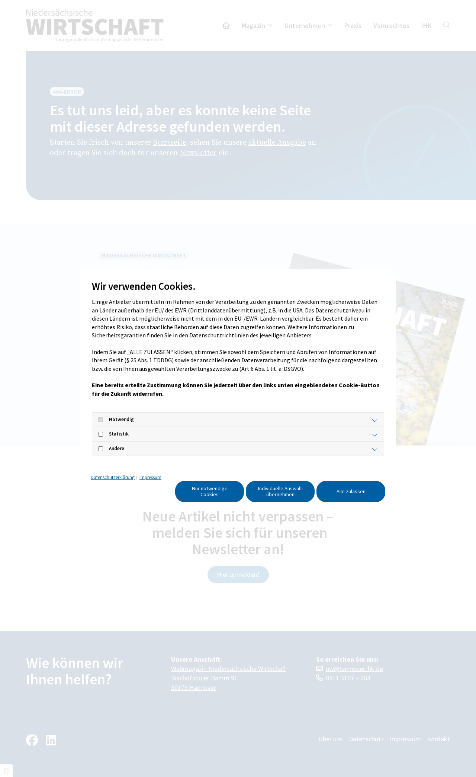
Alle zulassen (351, 491)
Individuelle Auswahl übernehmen (280, 491)
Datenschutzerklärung (113, 477)
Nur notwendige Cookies (210, 491)
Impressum (150, 477)
